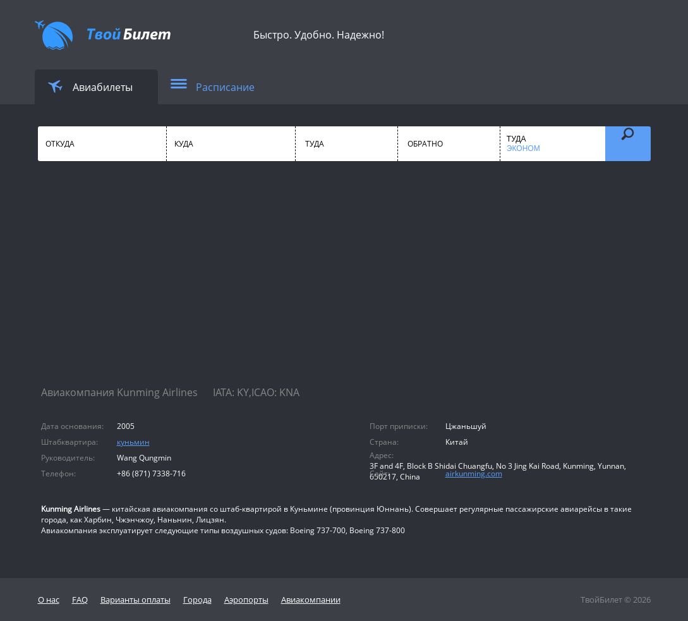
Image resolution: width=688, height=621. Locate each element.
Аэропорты (246, 599)
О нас (48, 599)
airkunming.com (473, 473)
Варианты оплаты (135, 599)
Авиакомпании (311, 599)
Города (197, 599)
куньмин (133, 442)
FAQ (80, 599)
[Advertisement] (344, 284)
